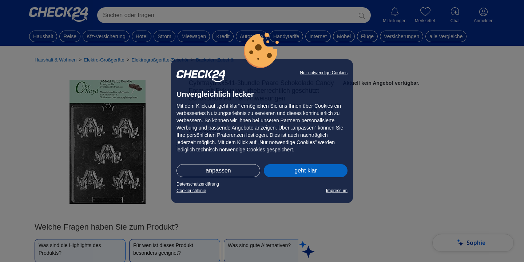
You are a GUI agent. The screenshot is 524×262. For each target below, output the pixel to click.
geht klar (305, 170)
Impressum (337, 190)
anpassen (218, 170)
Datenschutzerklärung (197, 184)
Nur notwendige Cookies (324, 72)
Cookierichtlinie (191, 190)
